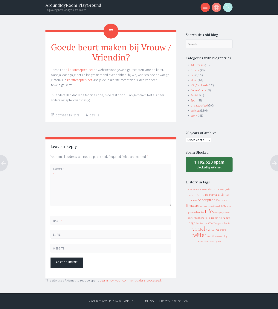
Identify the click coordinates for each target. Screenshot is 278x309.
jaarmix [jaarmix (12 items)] (192, 212)
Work (194, 115)
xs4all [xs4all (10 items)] (212, 241)
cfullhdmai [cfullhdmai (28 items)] (211, 195)
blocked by (209, 164)
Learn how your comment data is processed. (131, 280)
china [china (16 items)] (194, 200)
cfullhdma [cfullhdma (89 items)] (196, 194)
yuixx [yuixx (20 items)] (218, 241)
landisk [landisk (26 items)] (200, 212)
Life (193, 75)
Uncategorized (199, 105)
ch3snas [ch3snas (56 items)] (224, 194)
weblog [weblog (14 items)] (223, 236)
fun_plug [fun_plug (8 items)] (203, 206)
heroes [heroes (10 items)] (229, 206)
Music (194, 80)
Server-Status (198, 90)
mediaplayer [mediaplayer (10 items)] (218, 212)
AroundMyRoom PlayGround (73, 5)
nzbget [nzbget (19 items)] (226, 217)
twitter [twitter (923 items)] (198, 235)
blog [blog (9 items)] (224, 189)
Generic (195, 70)
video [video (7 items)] (217, 236)
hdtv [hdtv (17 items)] (223, 206)
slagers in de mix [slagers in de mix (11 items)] (222, 223)
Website (58, 248)
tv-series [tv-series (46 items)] (213, 229)
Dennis (94, 115)
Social (194, 95)
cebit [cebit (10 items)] (228, 189)
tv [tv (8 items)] (206, 230)
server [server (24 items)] (211, 223)
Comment (59, 171)
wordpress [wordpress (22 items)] (204, 241)
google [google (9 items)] (218, 206)
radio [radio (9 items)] (199, 223)
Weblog (195, 110)
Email (58, 234)
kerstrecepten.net (80, 70)
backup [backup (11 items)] (212, 189)
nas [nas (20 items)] (212, 217)
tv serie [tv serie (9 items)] (223, 230)
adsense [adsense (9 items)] (191, 189)
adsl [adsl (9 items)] (197, 189)
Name (57, 221)
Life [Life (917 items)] (209, 211)
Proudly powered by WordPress (112, 301)
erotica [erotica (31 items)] (222, 200)
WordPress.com (176, 301)
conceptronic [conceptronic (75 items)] (208, 200)
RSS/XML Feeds (199, 85)
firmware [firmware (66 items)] (192, 205)
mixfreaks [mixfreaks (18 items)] (199, 217)
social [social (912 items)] (198, 228)
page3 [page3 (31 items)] (193, 223)
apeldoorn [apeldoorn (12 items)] (204, 189)
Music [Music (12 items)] (207, 217)
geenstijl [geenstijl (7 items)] (211, 206)
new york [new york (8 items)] (218, 218)
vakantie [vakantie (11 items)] (211, 236)
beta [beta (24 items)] (219, 189)
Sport (194, 100)
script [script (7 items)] (204, 223)
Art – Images (197, 65)
